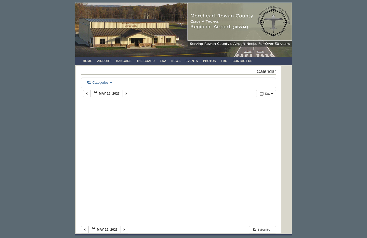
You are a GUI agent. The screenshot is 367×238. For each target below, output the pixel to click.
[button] (262, 229)
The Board (146, 61)
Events (192, 61)
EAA (163, 61)
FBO (224, 61)
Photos (209, 61)
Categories (99, 82)
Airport (104, 61)
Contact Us (242, 61)
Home (87, 61)
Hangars (124, 61)
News (175, 61)
